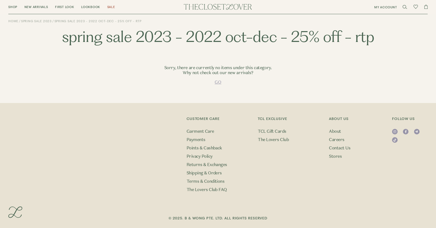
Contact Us (339, 148)
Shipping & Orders (204, 173)
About (335, 131)
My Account (385, 7)
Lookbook (90, 7)
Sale (111, 7)
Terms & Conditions (206, 181)
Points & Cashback (204, 148)
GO (218, 82)
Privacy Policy (200, 156)
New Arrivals (36, 7)
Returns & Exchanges (207, 164)
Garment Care (200, 131)
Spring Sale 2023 (36, 21)
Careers (336, 139)
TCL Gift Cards (272, 131)
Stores (335, 156)
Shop (12, 7)
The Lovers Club (273, 139)
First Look (64, 7)
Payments (196, 139)
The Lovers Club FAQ (207, 189)
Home (13, 21)
